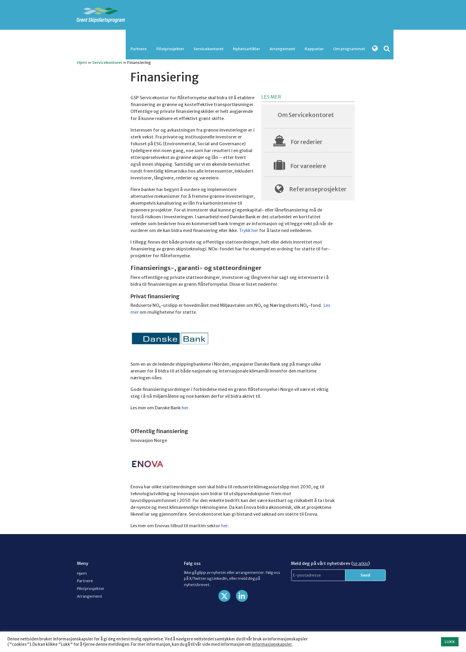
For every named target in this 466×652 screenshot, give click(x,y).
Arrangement (282, 48)
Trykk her (248, 230)
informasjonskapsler (272, 644)
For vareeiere (308, 166)
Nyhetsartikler (246, 48)
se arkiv (360, 563)
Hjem (82, 62)
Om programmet (349, 48)
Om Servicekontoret (306, 115)
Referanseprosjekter (318, 189)
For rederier (306, 142)
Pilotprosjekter (170, 48)
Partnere (138, 48)
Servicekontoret (208, 48)
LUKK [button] (450, 641)
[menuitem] (139, 49)
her (185, 408)
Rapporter (314, 48)
